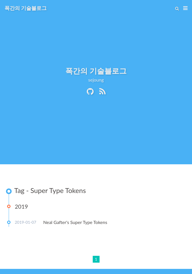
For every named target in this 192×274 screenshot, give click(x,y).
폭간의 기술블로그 (26, 8)
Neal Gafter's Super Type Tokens (75, 222)
